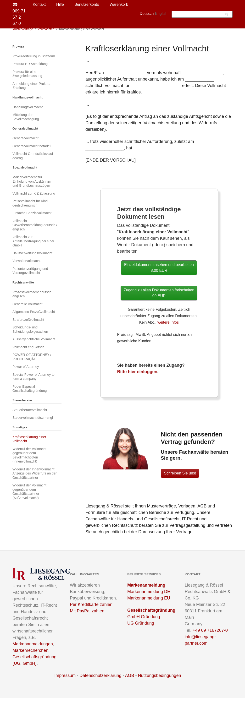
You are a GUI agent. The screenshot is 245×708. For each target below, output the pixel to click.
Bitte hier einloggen (137, 382)
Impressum (65, 685)
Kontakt (39, 4)
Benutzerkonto (86, 4)
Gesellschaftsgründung (151, 620)
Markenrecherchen (30, 660)
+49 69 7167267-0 (210, 640)
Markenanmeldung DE (148, 601)
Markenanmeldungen (32, 654)
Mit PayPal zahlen (87, 621)
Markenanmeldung (146, 595)
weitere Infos (168, 333)
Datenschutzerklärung (100, 685)
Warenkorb (119, 4)
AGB (129, 685)
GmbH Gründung (143, 627)
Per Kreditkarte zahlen (91, 614)
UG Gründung (140, 633)
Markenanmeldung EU (148, 608)
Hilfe (60, 4)
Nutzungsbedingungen (159, 685)
